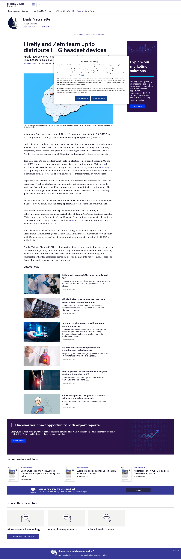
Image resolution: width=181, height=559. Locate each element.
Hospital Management (62, 529)
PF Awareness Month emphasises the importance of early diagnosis (81, 348)
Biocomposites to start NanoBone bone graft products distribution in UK (84, 372)
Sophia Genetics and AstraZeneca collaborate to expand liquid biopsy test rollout (40, 473)
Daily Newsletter (26, 467)
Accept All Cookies (99, 98)
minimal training (101, 167)
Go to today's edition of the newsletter (89, 34)
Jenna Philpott (30, 63)
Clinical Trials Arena (101, 529)
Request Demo (137, 106)
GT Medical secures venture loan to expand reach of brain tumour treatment (84, 300)
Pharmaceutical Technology (25, 529)
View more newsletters (23, 536)
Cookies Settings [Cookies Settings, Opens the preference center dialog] (82, 98)
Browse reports (18, 440)
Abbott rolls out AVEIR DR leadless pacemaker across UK (151, 472)
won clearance (76, 220)
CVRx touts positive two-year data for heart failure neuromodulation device (84, 396)
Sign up (137, 490)
